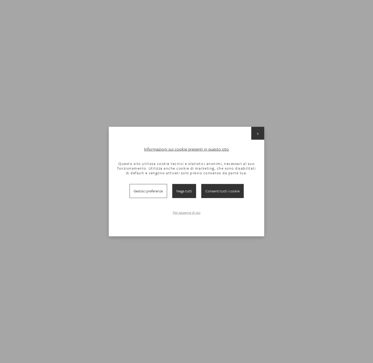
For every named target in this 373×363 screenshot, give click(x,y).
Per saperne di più (186, 212)
